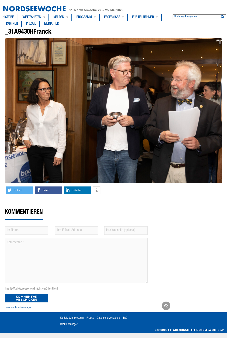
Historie (8, 17)
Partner (12, 24)
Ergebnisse (112, 17)
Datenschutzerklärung (108, 318)
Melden (58, 17)
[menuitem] (10, 17)
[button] (19, 190)
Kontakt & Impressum (72, 318)
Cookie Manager (68, 324)
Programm (84, 17)
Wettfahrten (32, 17)
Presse (31, 24)
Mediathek (51, 24)
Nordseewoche (34, 8)
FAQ (125, 318)
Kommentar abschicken (26, 298)
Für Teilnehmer (143, 17)
